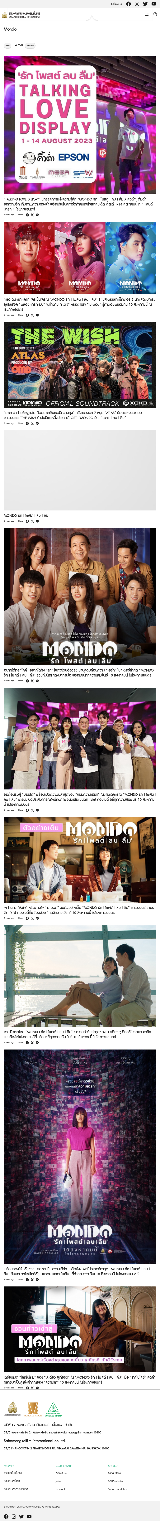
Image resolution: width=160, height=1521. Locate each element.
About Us (61, 1473)
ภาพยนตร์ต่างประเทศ (16, 1489)
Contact (60, 1489)
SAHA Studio (115, 1481)
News (7, 45)
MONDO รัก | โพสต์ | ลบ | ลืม (26, 516)
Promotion (30, 45)
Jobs (58, 1481)
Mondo (10, 29)
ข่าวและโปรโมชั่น (13, 1473)
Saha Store (114, 1473)
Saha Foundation (117, 1489)
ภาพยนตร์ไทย (12, 1481)
